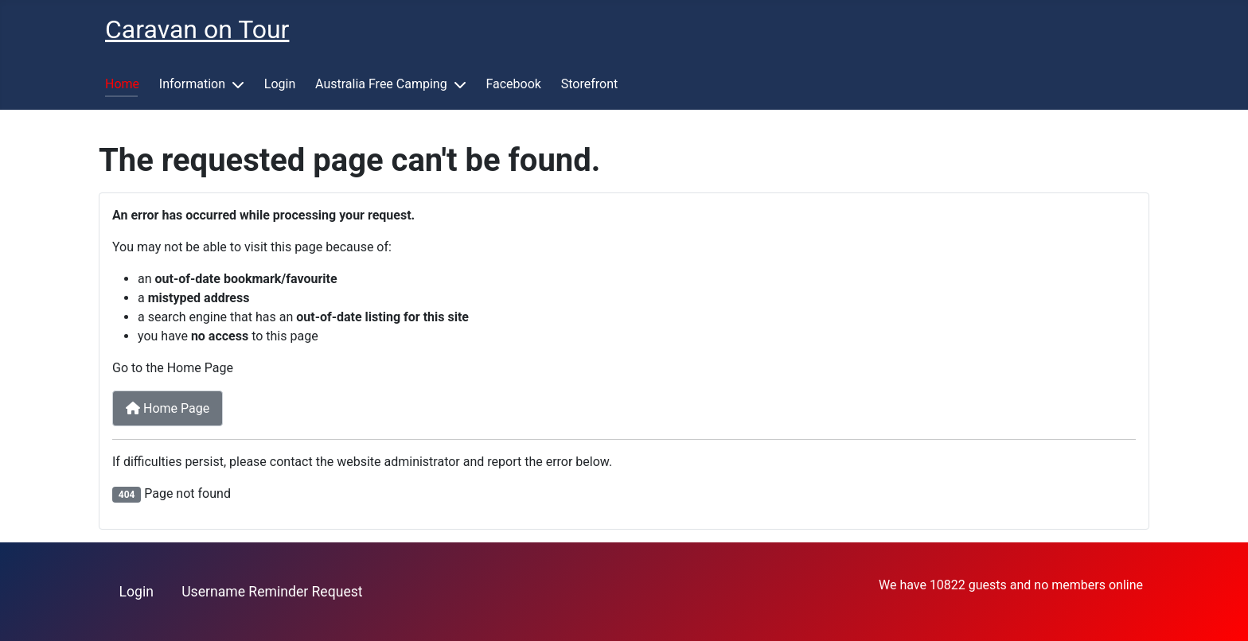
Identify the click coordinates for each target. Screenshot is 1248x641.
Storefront (589, 83)
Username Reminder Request (271, 592)
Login (279, 83)
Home (122, 83)
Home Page (167, 408)
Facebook (513, 83)
